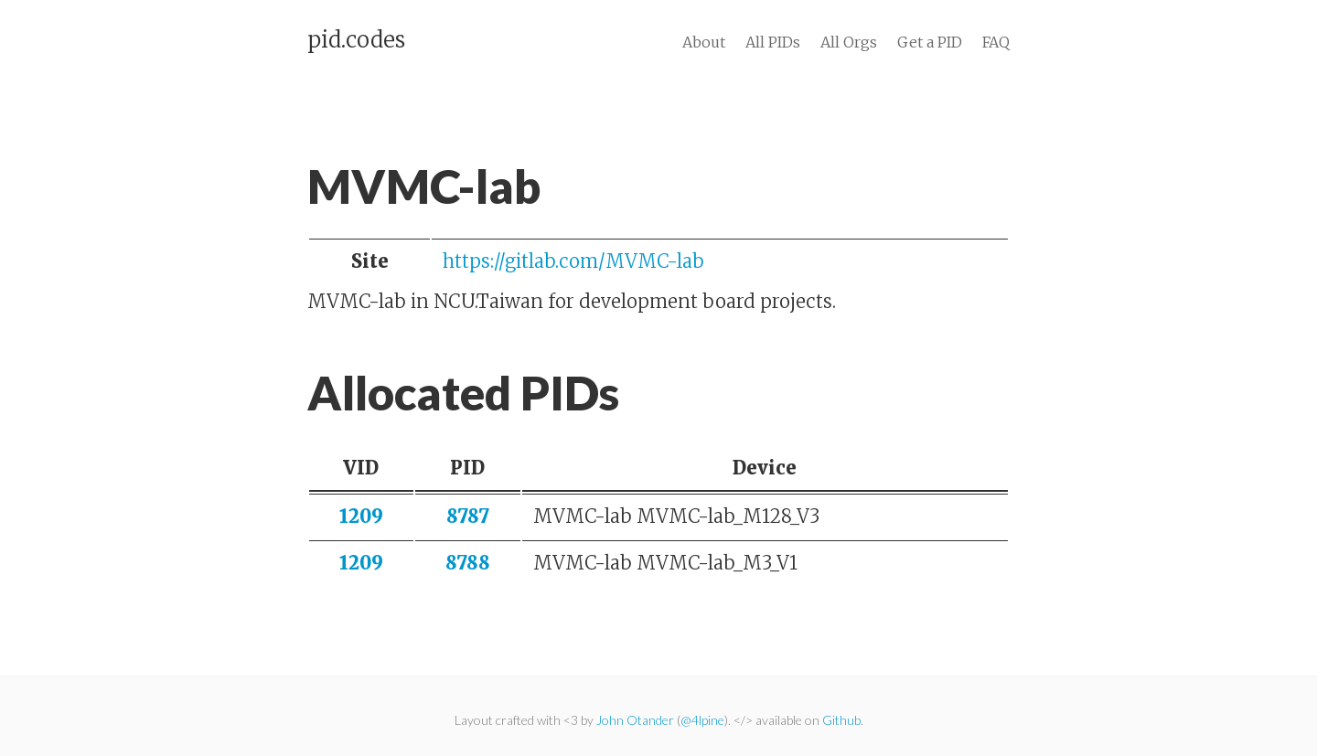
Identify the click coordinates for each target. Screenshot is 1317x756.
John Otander (635, 720)
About (703, 42)
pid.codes (356, 40)
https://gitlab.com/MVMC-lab (573, 261)
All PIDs (772, 42)
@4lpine (702, 720)
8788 (467, 562)
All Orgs (848, 42)
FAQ (996, 42)
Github (841, 720)
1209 (361, 516)
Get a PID (929, 42)
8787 (467, 516)
